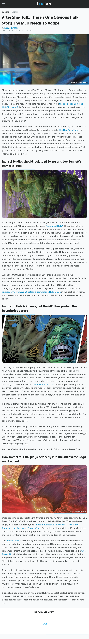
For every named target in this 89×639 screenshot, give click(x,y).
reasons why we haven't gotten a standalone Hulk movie (31, 291)
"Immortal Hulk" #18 (43, 384)
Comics (5, 12)
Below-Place (13, 540)
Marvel (15, 12)
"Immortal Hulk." (54, 225)
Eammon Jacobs (11, 28)
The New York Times (69, 129)
